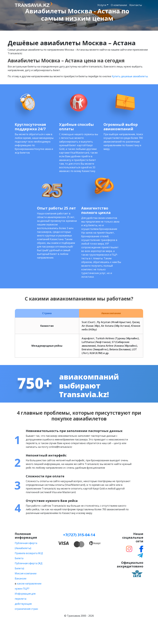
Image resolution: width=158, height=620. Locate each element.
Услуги (101, 5)
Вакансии (20, 578)
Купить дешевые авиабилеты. (130, 76)
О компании (119, 5)
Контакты (135, 5)
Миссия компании (25, 573)
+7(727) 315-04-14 (79, 534)
